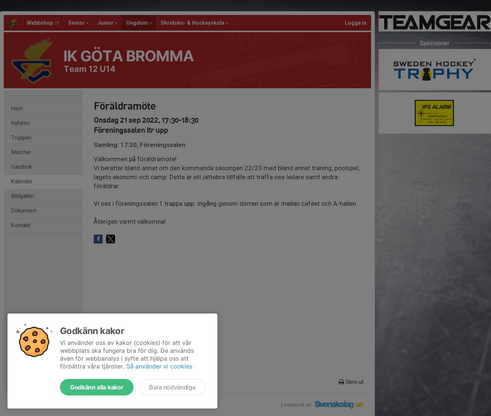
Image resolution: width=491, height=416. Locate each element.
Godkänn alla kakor (96, 387)
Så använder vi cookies (159, 366)
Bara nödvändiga (172, 387)
